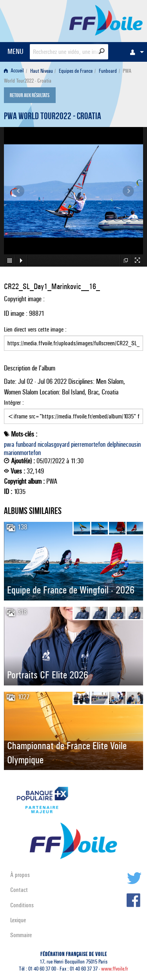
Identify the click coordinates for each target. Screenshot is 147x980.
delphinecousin (124, 444)
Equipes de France (76, 71)
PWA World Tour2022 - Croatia (52, 117)
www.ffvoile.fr (114, 968)
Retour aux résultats (29, 96)
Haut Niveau (41, 71)
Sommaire (21, 935)
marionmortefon (22, 453)
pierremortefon (88, 444)
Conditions (22, 905)
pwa (9, 444)
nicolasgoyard (53, 444)
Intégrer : (73, 411)
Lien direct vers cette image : (73, 338)
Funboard (108, 71)
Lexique (18, 920)
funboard (26, 444)
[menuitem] (135, 52)
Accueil (14, 71)
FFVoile (106, 19)
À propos (20, 875)
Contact (19, 889)
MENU (15, 51)
